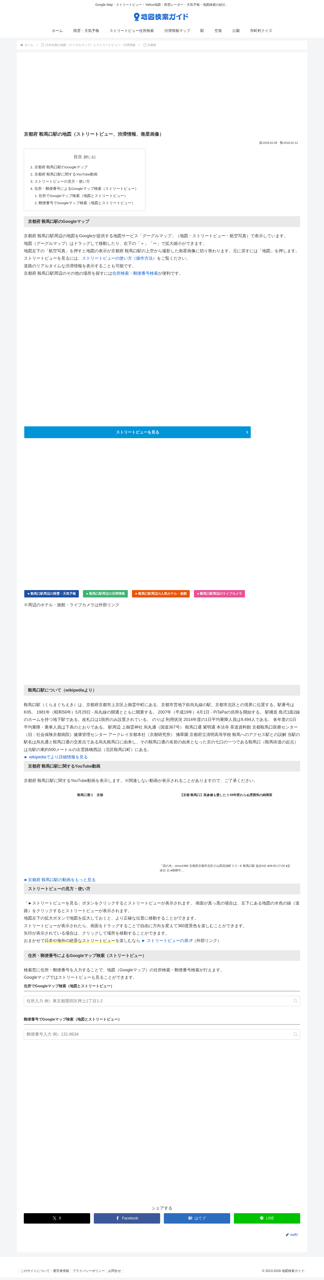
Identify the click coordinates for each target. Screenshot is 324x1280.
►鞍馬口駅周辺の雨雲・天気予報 (51, 596)
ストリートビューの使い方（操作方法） (119, 260)
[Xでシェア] (57, 1221)
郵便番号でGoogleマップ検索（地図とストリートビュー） (87, 205)
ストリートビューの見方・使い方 (62, 182)
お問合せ (118, 1273)
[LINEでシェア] (267, 1221)
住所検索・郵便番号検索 (135, 275)
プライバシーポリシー (91, 1273)
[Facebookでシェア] (127, 1221)
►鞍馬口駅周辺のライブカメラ (219, 596)
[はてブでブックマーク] (197, 1221)
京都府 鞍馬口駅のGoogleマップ (61, 167)
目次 (78, 156)
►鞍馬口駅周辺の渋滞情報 (105, 596)
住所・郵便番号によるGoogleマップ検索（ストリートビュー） (86, 190)
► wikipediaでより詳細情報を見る (56, 759)
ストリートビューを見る (137, 434)
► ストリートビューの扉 (166, 943)
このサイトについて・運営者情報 (45, 1273)
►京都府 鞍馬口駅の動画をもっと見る (60, 882)
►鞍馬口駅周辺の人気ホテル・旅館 (161, 596)
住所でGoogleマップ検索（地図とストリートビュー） (84, 197)
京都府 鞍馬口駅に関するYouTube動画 (66, 175)
